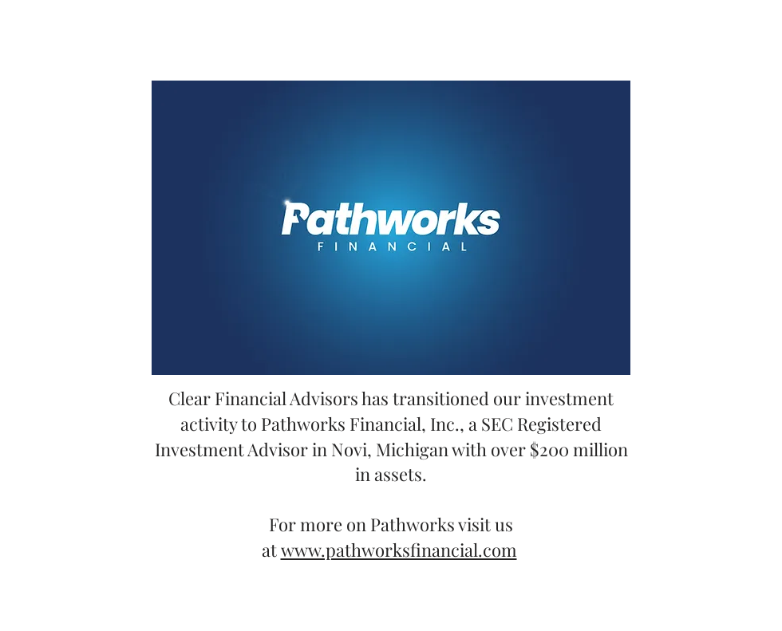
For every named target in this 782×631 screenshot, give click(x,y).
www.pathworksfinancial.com (399, 550)
